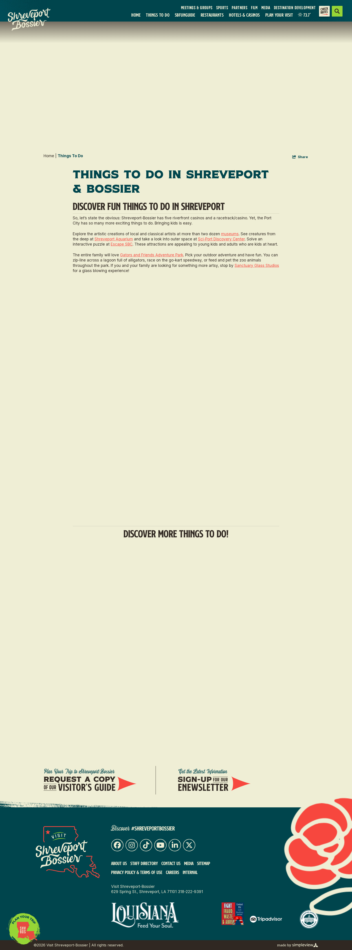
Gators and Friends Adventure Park (151, 255)
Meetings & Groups (197, 7)
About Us (119, 863)
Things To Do (157, 15)
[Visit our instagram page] (131, 845)
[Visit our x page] (189, 845)
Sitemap (203, 863)
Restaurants (212, 15)
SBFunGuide (185, 15)
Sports (222, 7)
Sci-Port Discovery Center (221, 239)
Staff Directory (144, 863)
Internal (190, 872)
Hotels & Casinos (244, 15)
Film (254, 7)
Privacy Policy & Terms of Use (136, 872)
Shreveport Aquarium (114, 239)
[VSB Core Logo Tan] (33, 19)
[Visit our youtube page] (160, 845)
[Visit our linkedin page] (175, 845)
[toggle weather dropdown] (304, 14)
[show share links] (300, 157)
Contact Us (170, 863)
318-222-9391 (190, 891)
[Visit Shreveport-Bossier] (68, 852)
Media (265, 7)
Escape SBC (121, 244)
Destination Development (295, 7)
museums (230, 234)
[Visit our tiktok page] (146, 845)
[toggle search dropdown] (337, 11)
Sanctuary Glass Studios (257, 265)
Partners (239, 7)
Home (136, 15)
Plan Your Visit (279, 15)
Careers (172, 872)
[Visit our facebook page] (117, 845)
